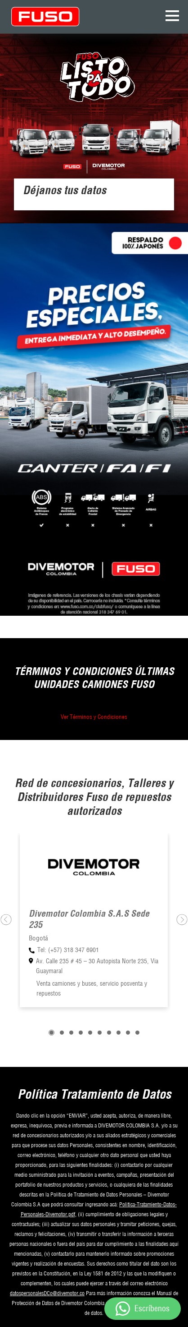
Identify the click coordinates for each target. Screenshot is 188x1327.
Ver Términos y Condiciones (94, 716)
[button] (51, 1032)
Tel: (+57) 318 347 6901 (68, 950)
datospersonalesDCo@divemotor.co (47, 1293)
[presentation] (6, 919)
